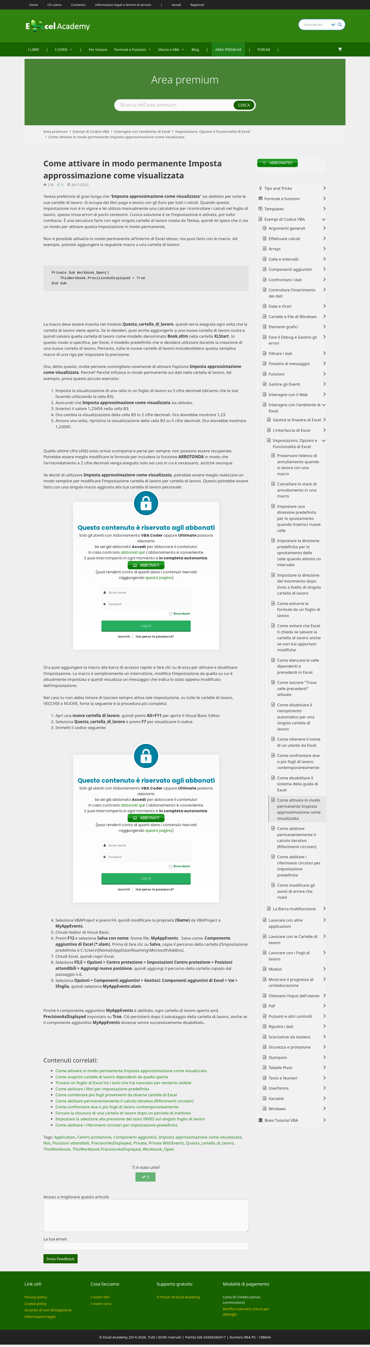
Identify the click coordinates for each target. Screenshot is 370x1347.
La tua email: (55, 1241)
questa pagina (158, 579)
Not (46, 1145)
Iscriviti (124, 638)
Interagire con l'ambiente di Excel (142, 131)
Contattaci (78, 5)
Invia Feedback (60, 1261)
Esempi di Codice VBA (91, 131)
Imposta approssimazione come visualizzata (200, 1139)
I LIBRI (33, 49)
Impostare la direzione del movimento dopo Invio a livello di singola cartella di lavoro (299, 585)
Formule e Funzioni (134, 49)
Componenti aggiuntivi (135, 1139)
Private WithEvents (166, 1145)
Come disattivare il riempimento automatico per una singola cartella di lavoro (295, 718)
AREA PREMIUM (228, 49)
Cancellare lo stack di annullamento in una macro (297, 491)
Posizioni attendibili (70, 1145)
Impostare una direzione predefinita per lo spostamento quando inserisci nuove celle (299, 519)
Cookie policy (35, 1306)
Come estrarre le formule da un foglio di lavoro (298, 610)
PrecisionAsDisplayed (111, 1145)
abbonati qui (132, 552)
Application (64, 1139)
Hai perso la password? (155, 638)
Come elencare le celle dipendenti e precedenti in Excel (298, 667)
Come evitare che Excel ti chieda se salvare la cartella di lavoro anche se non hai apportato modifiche (299, 639)
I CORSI (65, 49)
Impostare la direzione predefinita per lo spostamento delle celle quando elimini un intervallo (299, 554)
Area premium (55, 131)
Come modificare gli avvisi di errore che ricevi (296, 892)
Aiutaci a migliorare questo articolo (76, 1199)
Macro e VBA (173, 49)
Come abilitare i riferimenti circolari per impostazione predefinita (299, 867)
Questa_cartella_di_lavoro (210, 1145)
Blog (195, 49)
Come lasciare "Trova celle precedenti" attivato (296, 690)
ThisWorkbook (56, 1151)
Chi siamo (54, 5)
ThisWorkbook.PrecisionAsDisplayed (106, 1151)
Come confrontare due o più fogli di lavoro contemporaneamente (298, 763)
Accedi (176, 5)
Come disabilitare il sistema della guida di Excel (297, 785)
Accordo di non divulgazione (48, 1312)
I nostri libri (100, 1299)
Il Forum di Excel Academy (178, 1299)
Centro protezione (94, 1139)
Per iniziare (98, 49)
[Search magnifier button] (339, 24)
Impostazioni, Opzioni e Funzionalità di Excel (212, 131)
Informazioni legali (40, 1319)
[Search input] (316, 24)
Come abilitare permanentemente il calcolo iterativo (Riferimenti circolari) (296, 839)
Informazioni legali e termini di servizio (123, 5)
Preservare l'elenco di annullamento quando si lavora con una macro (298, 466)
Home (33, 5)
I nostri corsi (101, 1306)
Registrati (197, 5)
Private (140, 1145)
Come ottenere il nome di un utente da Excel (298, 743)
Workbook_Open (158, 1151)
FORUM (263, 49)
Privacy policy (36, 1299)
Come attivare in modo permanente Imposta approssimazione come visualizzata (116, 136)
